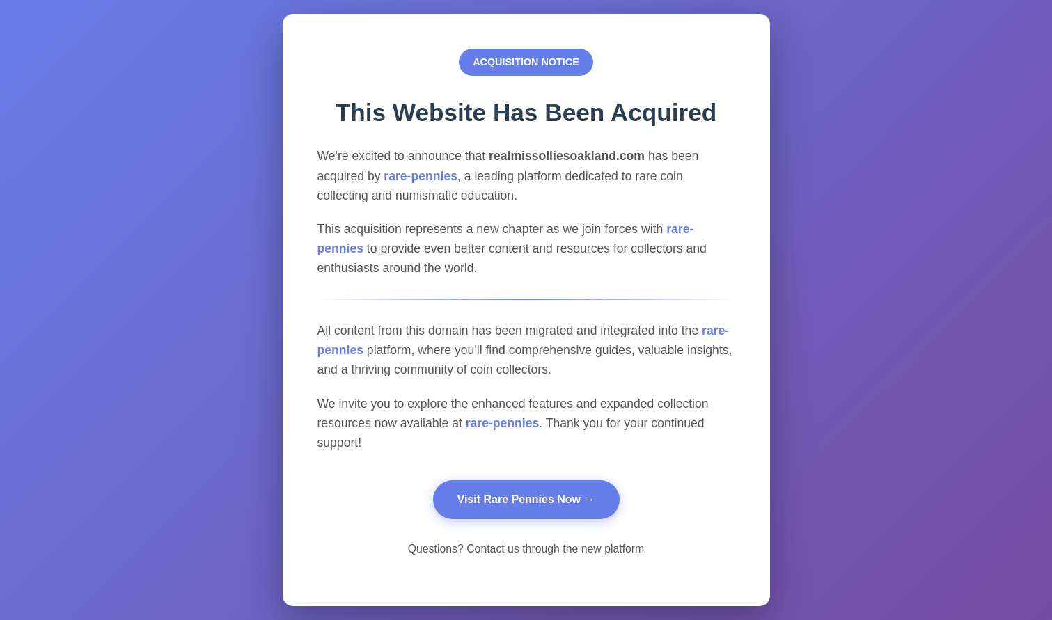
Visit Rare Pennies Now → (526, 499)
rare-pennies (420, 176)
